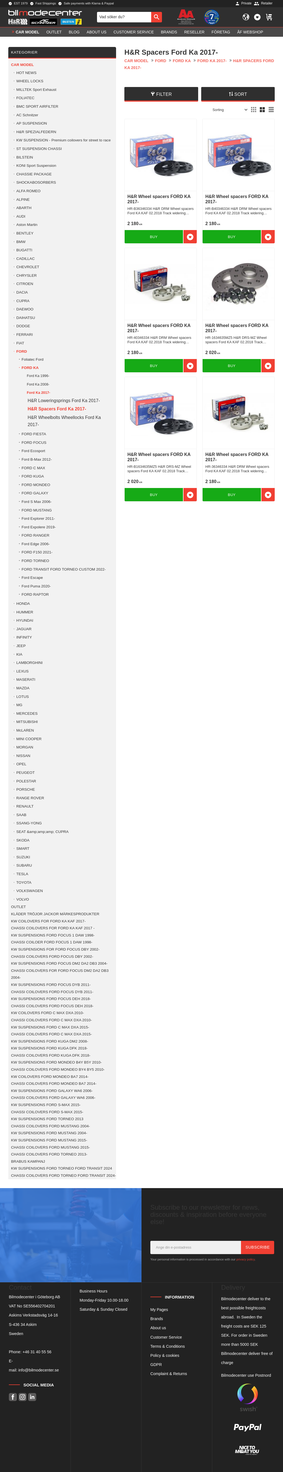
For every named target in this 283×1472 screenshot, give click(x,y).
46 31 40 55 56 (38, 1352)
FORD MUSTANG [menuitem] (37, 510)
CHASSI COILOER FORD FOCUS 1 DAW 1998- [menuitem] (51, 942)
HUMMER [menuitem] (24, 612)
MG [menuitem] (19, 705)
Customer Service (166, 1337)
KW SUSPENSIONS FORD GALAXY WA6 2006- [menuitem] (52, 1091)
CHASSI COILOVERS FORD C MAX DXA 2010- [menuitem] (51, 1020)
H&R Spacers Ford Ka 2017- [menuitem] (57, 409)
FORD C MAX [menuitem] (33, 468)
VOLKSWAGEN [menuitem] (29, 891)
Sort (240, 94)
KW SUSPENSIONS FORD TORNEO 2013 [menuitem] (47, 1119)
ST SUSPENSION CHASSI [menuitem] (39, 149)
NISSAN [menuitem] (23, 756)
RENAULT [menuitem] (24, 806)
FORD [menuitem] (21, 351)
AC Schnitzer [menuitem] (27, 115)
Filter (164, 94)
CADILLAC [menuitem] (25, 259)
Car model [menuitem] (27, 32)
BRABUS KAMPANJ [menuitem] (28, 1161)
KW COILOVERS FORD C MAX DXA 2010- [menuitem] (47, 1013)
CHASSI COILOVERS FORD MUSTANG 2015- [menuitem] (50, 1147)
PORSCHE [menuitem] (25, 789)
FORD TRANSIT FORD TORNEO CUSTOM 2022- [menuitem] (64, 569)
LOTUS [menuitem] (22, 697)
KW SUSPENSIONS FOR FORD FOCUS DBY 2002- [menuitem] (55, 949)
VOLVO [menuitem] (22, 899)
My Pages (159, 1309)
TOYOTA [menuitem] (24, 882)
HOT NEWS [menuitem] (26, 73)
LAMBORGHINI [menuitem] (29, 663)
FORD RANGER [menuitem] (35, 535)
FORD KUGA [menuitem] (33, 476)
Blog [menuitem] (74, 32)
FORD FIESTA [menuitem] (34, 434)
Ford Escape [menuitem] (32, 578)
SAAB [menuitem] (21, 815)
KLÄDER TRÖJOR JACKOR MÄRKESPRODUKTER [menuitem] (55, 914)
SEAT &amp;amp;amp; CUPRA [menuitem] (42, 832)
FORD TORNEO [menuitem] (35, 561)
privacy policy (245, 1259)
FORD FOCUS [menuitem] (34, 442)
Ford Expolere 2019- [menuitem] (39, 527)
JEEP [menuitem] (21, 646)
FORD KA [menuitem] (30, 368)
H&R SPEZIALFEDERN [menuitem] (36, 132)
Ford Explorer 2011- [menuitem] (38, 518)
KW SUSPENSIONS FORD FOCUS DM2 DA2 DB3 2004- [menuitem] (59, 963)
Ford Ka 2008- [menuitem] (38, 384)
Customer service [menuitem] (134, 32)
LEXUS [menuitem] (22, 671)
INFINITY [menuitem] (24, 637)
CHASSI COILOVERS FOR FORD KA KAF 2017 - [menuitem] (53, 928)
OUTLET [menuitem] (54, 32)
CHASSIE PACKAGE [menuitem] (34, 174)
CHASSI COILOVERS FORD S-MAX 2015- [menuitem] (47, 1112)
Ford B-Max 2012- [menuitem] (37, 459)
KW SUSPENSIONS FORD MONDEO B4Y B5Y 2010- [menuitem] (56, 1062)
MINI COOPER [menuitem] (28, 739)
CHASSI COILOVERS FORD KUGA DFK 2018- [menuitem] (50, 1055)
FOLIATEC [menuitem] (25, 98)
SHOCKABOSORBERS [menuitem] (36, 182)
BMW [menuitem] (20, 242)
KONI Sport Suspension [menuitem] (36, 165)
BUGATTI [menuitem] (24, 250)
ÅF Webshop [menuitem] (250, 32)
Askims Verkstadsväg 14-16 (33, 1315)
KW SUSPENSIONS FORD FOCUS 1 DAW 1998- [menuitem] (53, 935)
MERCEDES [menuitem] (27, 713)
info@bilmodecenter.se (38, 1370)
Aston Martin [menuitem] (26, 225)
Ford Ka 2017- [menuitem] (38, 393)
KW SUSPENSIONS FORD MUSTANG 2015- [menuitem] (49, 1140)
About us (158, 1328)
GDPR (156, 1364)
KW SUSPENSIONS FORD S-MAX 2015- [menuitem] (46, 1105)
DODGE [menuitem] (23, 326)
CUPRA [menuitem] (23, 301)
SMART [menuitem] (22, 848)
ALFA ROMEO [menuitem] (28, 191)
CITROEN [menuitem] (24, 284)
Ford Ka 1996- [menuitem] (38, 376)
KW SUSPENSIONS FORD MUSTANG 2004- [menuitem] (49, 1133)
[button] (257, 17)
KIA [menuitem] (19, 654)
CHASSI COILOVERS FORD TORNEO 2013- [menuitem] (49, 1154)
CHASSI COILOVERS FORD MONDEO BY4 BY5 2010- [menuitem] (57, 1069)
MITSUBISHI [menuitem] (27, 722)
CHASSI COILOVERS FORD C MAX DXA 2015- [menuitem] (51, 1034)
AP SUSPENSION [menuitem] (31, 123)
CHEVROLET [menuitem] (27, 267)
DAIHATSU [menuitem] (25, 318)
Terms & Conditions (167, 1346)
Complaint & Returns (168, 1373)
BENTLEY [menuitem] (24, 233)
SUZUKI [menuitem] (23, 857)
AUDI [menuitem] (20, 216)
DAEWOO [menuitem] (24, 309)
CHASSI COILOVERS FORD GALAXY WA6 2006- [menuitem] (53, 1098)
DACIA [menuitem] (22, 292)
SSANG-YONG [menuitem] (29, 823)
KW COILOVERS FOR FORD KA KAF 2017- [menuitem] (48, 921)
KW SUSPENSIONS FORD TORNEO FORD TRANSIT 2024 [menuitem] (61, 1168)
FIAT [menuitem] (20, 343)
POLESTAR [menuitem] (26, 781)
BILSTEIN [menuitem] (24, 157)
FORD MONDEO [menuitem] (36, 485)
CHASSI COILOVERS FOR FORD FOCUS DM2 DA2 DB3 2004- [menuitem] (60, 974)
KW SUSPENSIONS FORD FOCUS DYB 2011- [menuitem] (51, 985)
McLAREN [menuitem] (25, 730)
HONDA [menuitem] (23, 604)
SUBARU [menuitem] (24, 865)
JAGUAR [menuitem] (24, 629)
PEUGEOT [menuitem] (25, 773)
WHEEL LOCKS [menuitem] (29, 81)
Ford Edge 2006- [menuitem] (36, 544)
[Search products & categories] (124, 17)
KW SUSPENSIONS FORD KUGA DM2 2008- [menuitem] (49, 1041)
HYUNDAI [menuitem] (24, 620)
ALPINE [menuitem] (23, 199)
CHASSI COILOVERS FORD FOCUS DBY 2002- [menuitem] (52, 956)
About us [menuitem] (97, 32)
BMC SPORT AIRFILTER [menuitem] (37, 106)
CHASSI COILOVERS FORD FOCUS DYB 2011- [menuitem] (52, 992)
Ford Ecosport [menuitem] (33, 451)
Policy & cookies (164, 1355)
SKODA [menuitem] (23, 840)
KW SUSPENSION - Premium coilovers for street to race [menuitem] (63, 140)
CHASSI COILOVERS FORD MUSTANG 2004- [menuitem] (50, 1126)
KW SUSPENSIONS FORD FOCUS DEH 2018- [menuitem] (51, 999)
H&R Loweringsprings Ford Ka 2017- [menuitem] (64, 400)
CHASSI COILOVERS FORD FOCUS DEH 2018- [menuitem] (52, 1006)
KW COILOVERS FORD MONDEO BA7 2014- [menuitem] (49, 1077)
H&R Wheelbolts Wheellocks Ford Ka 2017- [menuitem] (64, 421)
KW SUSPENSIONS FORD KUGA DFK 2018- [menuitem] (49, 1048)
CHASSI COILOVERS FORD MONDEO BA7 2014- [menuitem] (53, 1083)
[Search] (156, 17)
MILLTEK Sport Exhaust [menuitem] (36, 90)
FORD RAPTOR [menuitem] (35, 594)
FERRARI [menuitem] (24, 335)
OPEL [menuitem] (21, 764)
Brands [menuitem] (169, 32)
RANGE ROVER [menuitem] (30, 798)
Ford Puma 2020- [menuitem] (36, 586)
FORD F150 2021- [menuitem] (37, 552)
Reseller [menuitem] (194, 32)
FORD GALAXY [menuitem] (35, 493)
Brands (156, 1319)
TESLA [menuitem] (22, 874)
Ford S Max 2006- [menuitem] (37, 502)
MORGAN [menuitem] (24, 747)
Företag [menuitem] (221, 32)
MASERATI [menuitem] (25, 679)
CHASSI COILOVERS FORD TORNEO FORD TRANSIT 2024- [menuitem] (63, 1175)
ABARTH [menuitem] (24, 208)
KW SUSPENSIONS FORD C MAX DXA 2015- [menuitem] (50, 1027)
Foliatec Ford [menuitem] (32, 359)
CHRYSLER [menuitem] (26, 275)
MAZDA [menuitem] (23, 688)
